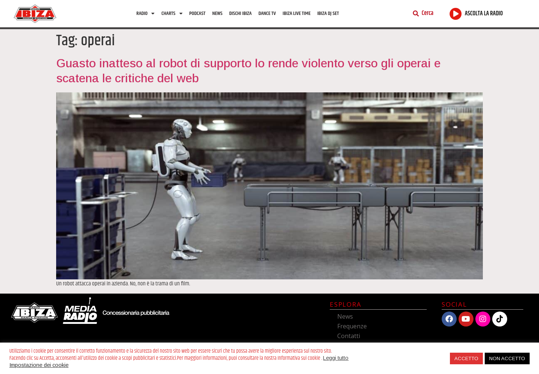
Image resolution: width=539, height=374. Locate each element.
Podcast (197, 13)
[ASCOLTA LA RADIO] (456, 13)
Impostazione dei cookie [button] (38, 365)
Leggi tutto (335, 358)
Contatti (348, 336)
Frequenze (352, 326)
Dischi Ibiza (240, 13)
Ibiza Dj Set (328, 13)
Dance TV (267, 13)
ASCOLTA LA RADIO (484, 13)
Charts (171, 13)
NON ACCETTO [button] (507, 358)
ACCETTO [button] (466, 358)
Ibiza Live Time (297, 13)
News (217, 13)
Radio (145, 13)
